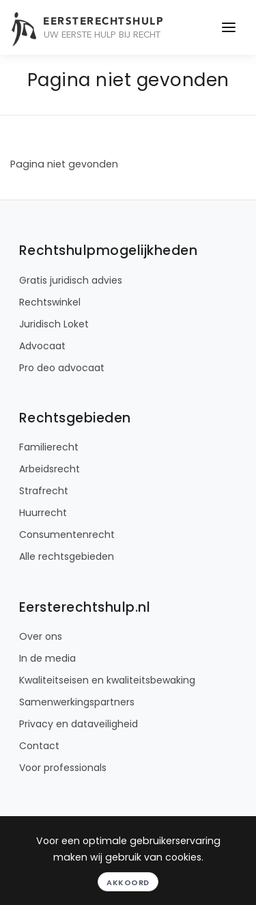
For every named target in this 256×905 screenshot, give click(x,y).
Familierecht (49, 447)
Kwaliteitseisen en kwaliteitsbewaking (107, 680)
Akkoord (128, 882)
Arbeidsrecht (49, 469)
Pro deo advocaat (61, 368)
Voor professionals (62, 767)
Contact (39, 746)
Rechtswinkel (50, 302)
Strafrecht (43, 491)
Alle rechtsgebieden (66, 556)
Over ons (40, 636)
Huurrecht (43, 512)
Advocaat (42, 346)
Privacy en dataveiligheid (78, 724)
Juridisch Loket (54, 324)
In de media (47, 658)
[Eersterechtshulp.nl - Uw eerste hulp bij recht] (107, 27)
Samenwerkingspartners (76, 702)
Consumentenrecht (67, 534)
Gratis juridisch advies (70, 280)
